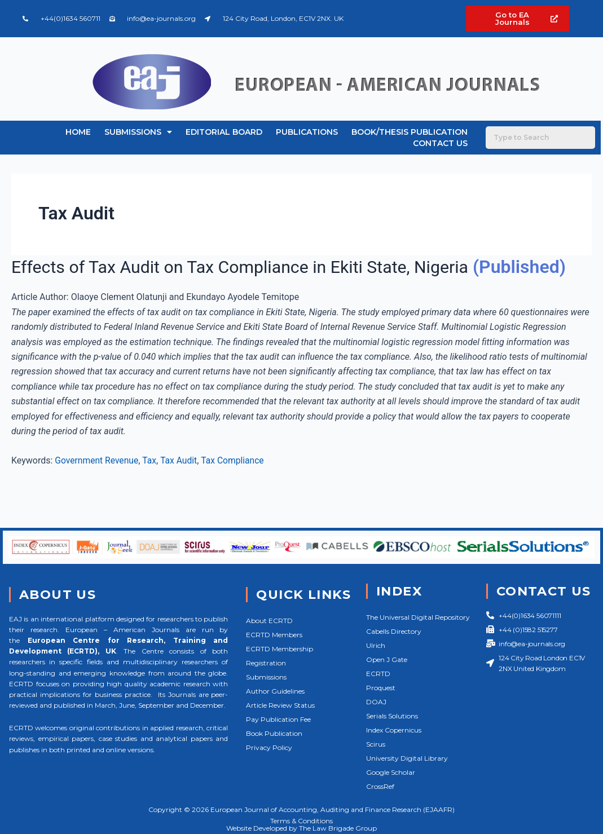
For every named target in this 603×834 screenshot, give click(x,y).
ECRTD (378, 673)
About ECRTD (269, 620)
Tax (151, 483)
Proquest (380, 687)
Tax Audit (181, 483)
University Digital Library (407, 758)
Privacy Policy (269, 747)
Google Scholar (390, 772)
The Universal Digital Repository (418, 617)
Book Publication (274, 733)
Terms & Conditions (301, 821)
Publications (307, 132)
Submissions (138, 132)
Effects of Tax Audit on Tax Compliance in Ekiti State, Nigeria (253, 266)
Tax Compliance (236, 483)
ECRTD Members (274, 634)
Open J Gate (386, 659)
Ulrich (375, 645)
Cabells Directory (393, 631)
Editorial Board (224, 132)
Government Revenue (97, 483)
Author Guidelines (275, 691)
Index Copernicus (393, 730)
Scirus (375, 744)
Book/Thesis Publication (409, 132)
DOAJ (376, 702)
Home (78, 132)
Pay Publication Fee (278, 719)
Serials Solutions (392, 716)
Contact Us (440, 143)
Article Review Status (280, 705)
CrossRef (380, 786)
